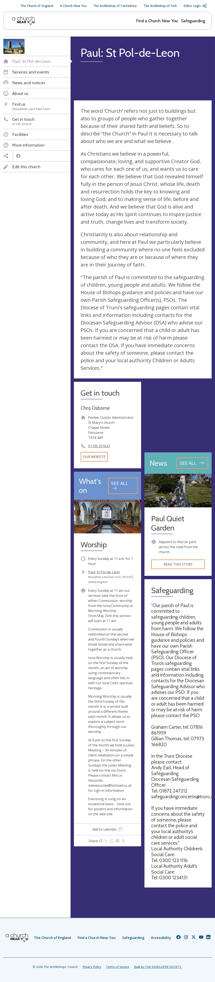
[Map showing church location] (178, 415)
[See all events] (123, 486)
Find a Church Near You (157, 20)
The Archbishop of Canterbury (115, 6)
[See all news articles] (192, 463)
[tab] (107, 829)
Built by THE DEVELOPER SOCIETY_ (158, 967)
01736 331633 (99, 446)
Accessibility (161, 937)
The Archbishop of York (160, 6)
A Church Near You (73, 6)
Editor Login (195, 5)
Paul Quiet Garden (167, 523)
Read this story (178, 564)
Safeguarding (193, 20)
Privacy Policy (92, 967)
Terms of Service (117, 967)
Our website (94, 456)
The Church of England (36, 6)
